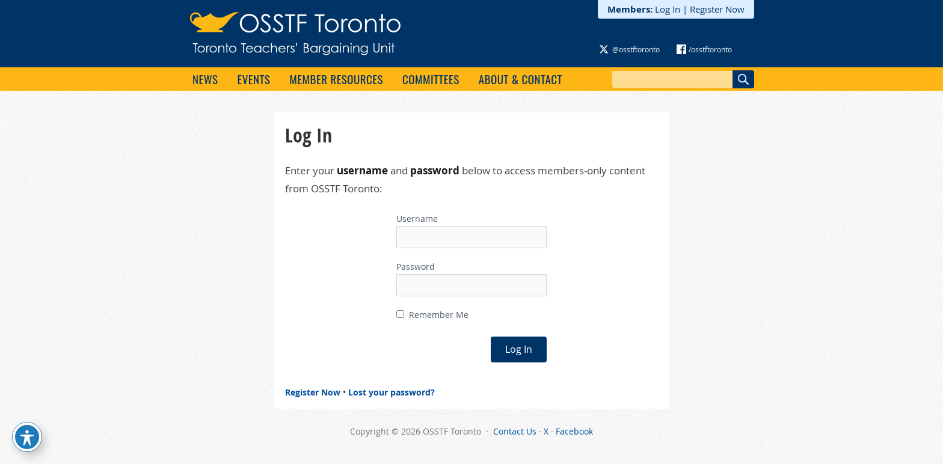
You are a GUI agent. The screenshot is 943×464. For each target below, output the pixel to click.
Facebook (574, 431)
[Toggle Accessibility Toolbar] (27, 437)
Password (415, 266)
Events (253, 78)
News (205, 78)
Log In (667, 9)
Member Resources (336, 78)
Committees (430, 78)
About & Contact (520, 78)
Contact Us (514, 431)
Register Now (717, 9)
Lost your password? (391, 392)
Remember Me (432, 314)
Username (417, 218)
